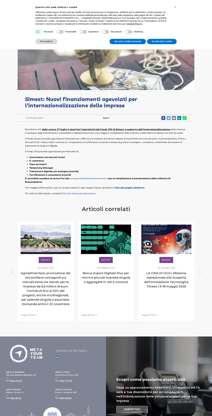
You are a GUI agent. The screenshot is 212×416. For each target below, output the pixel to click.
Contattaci (132, 409)
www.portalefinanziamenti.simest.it (89, 178)
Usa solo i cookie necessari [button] (127, 41)
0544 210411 (16, 380)
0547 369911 (65, 398)
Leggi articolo (29, 315)
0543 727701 (65, 380)
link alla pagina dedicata (129, 187)
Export (106, 118)
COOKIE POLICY (134, 24)
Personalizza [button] (46, 41)
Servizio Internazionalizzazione (79, 193)
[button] (175, 7)
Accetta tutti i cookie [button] (162, 41)
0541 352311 (15, 398)
